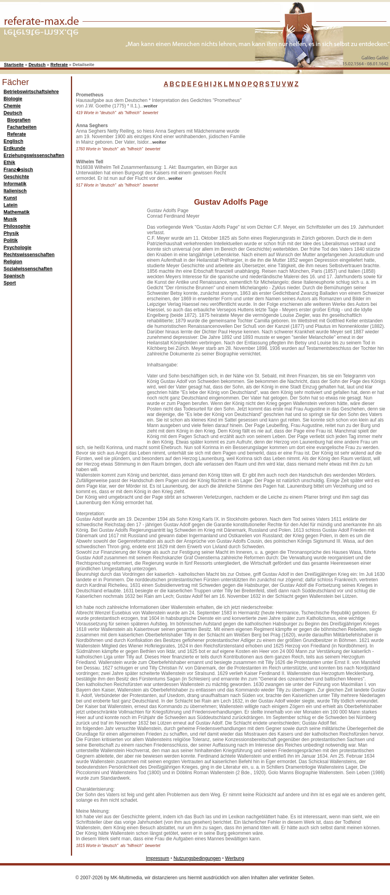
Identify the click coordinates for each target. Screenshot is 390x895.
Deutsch (36, 64)
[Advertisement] (307, 141)
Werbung (234, 858)
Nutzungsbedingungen (197, 858)
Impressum (157, 858)
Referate (59, 64)
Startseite (14, 64)
